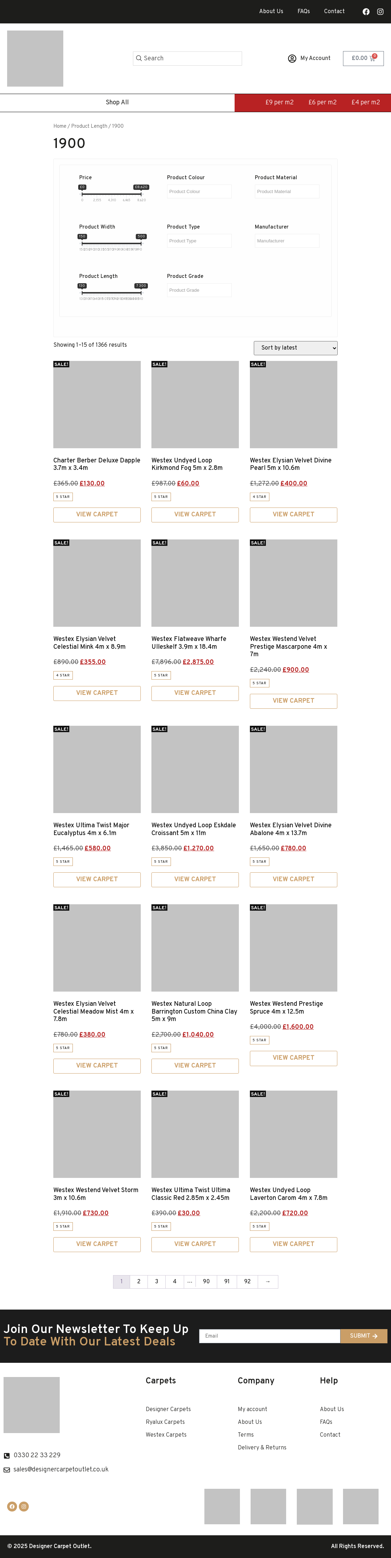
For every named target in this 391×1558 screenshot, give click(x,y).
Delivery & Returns (262, 1448)
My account (252, 1409)
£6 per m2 (322, 103)
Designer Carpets (168, 1409)
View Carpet (97, 515)
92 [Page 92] (247, 1281)
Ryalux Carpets (165, 1422)
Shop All (117, 103)
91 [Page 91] (227, 1281)
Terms (246, 1435)
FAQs (304, 11)
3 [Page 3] (156, 1281)
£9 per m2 (279, 103)
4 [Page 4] (175, 1281)
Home (59, 126)
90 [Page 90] (206, 1281)
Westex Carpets (166, 1435)
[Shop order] (296, 348)
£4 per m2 (365, 103)
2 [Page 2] (138, 1281)
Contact (334, 11)
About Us (271, 11)
